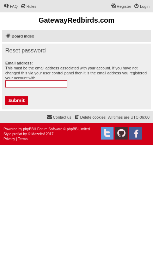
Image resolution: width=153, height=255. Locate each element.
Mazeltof (38, 134)
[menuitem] (11, 6)
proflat (17, 134)
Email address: (19, 63)
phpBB (28, 129)
